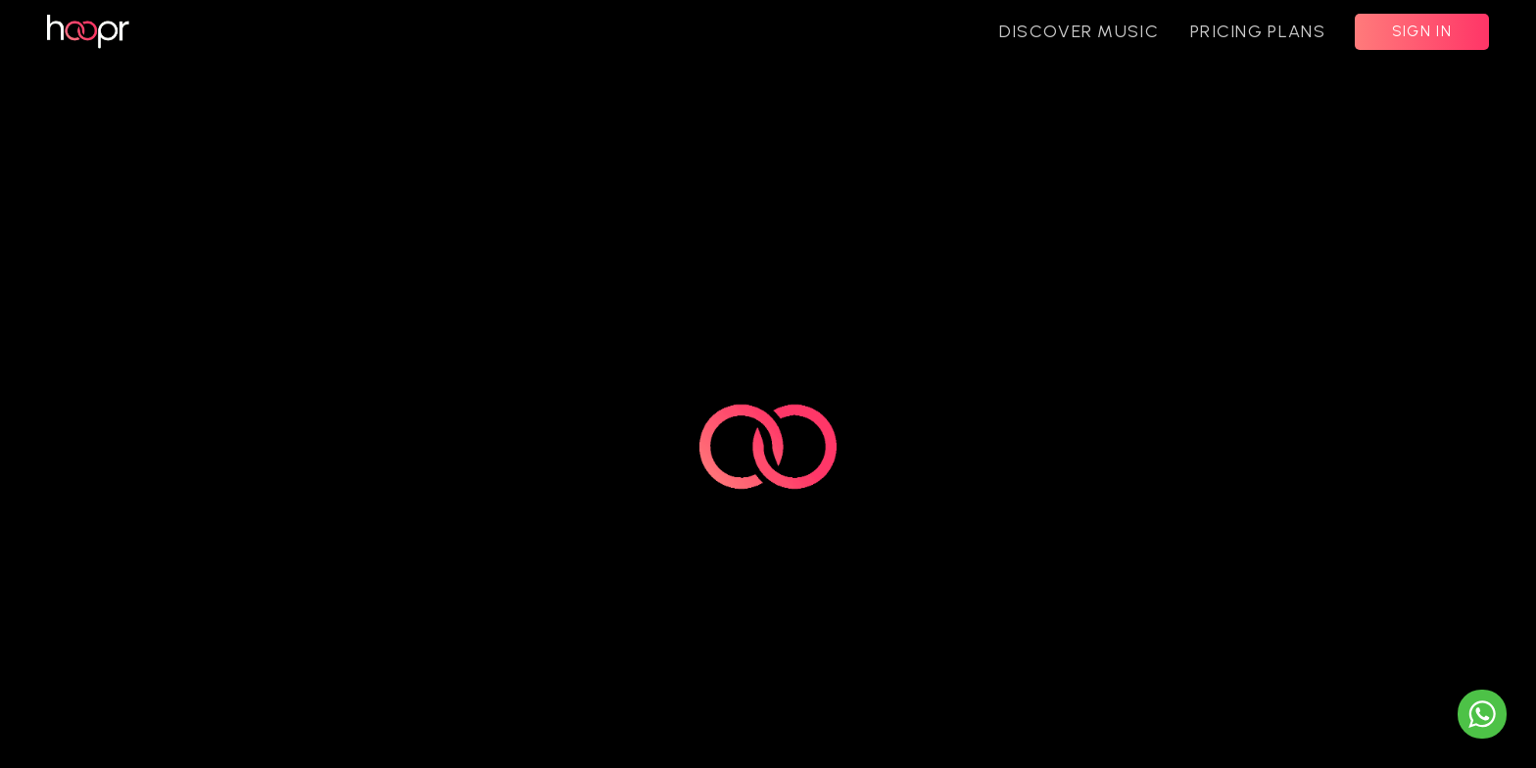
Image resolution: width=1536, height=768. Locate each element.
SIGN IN (1422, 31)
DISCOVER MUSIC (1079, 31)
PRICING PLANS (1257, 31)
